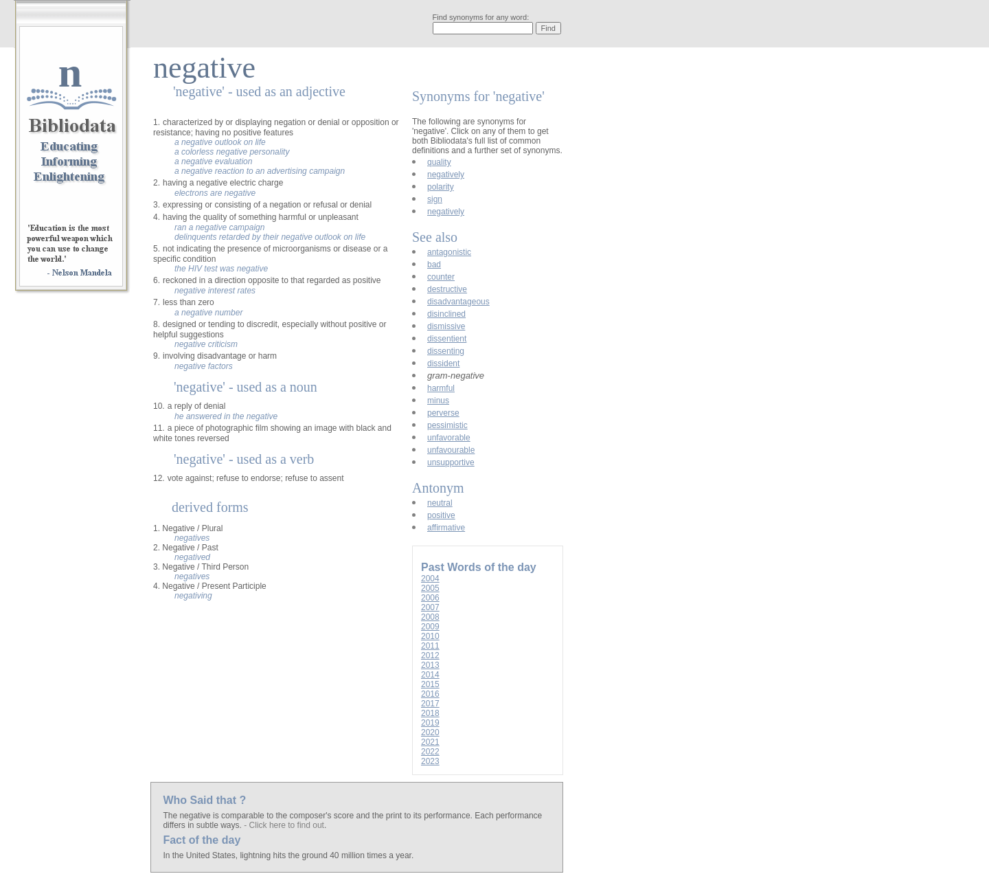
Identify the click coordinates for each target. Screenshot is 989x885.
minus (438, 400)
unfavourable (451, 450)
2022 (430, 752)
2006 (430, 598)
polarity (440, 187)
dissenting (445, 351)
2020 (430, 732)
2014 (430, 675)
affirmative (446, 528)
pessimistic (447, 425)
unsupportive (451, 462)
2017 (430, 703)
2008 (430, 617)
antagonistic (449, 252)
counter (441, 277)
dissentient (446, 339)
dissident (443, 363)
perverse (443, 413)
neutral (440, 503)
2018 (430, 713)
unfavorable (448, 437)
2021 (430, 742)
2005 (430, 588)
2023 (430, 761)
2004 (430, 578)
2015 (430, 684)
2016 (430, 694)
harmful (441, 388)
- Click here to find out (284, 825)
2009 (430, 626)
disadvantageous (458, 301)
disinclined (446, 314)
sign (434, 199)
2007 (430, 607)
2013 (430, 665)
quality (439, 162)
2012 (430, 655)
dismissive (446, 326)
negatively (445, 174)
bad (434, 264)
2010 (430, 636)
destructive (447, 289)
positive (441, 515)
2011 (430, 646)
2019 (430, 723)
